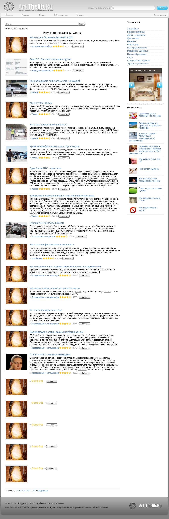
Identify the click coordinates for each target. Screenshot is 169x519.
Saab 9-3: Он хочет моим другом (50, 59)
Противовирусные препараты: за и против (145, 115)
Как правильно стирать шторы (144, 200)
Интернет (131, 41)
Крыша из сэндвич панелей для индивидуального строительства (142, 137)
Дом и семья (133, 38)
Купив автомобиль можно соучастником (54, 146)
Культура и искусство (137, 48)
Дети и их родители (136, 35)
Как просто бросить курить (143, 210)
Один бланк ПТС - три (45, 168)
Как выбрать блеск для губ (144, 161)
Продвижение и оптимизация (45, 275)
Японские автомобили (41, 46)
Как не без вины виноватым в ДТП (51, 37)
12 (34, 490)
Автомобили (133, 29)
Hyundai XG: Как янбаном (47, 223)
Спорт (130, 57)
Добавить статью (45, 503)
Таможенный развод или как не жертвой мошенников (62, 195)
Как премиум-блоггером (46, 310)
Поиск (31, 503)
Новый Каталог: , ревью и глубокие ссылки (56, 332)
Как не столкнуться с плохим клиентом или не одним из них (65, 266)
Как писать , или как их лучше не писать (55, 288)
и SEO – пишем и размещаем (50, 354)
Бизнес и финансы (136, 32)
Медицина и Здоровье (137, 51)
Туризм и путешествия (137, 64)
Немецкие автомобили (42, 70)
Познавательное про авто (43, 236)
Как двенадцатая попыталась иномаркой (55, 81)
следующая (42, 490)
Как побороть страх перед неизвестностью (144, 180)
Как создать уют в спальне (142, 70)
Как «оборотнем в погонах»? (48, 124)
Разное (34, 92)
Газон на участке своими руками (145, 190)
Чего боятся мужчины (144, 171)
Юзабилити (36, 258)
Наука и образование (137, 54)
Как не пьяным (41, 102)
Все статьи (11, 503)
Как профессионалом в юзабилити (52, 244)
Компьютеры (133, 44)
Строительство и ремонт (138, 60)
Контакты (60, 503)
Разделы (22, 503)
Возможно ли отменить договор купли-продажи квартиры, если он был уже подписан (145, 150)
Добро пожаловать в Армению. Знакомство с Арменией (145, 125)
